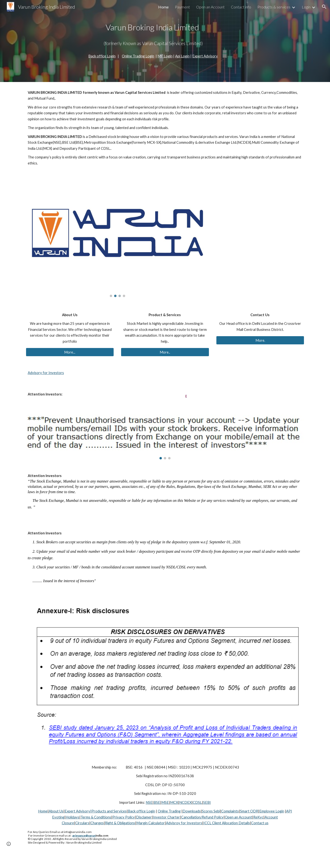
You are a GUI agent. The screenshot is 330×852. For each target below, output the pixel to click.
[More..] (165, 352)
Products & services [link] (273, 7)
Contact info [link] (241, 7)
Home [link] (163, 7)
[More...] (70, 352)
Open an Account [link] (210, 7)
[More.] (260, 340)
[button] (324, 7)
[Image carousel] (117, 238)
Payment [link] (182, 7)
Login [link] (306, 7)
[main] (153, 35)
